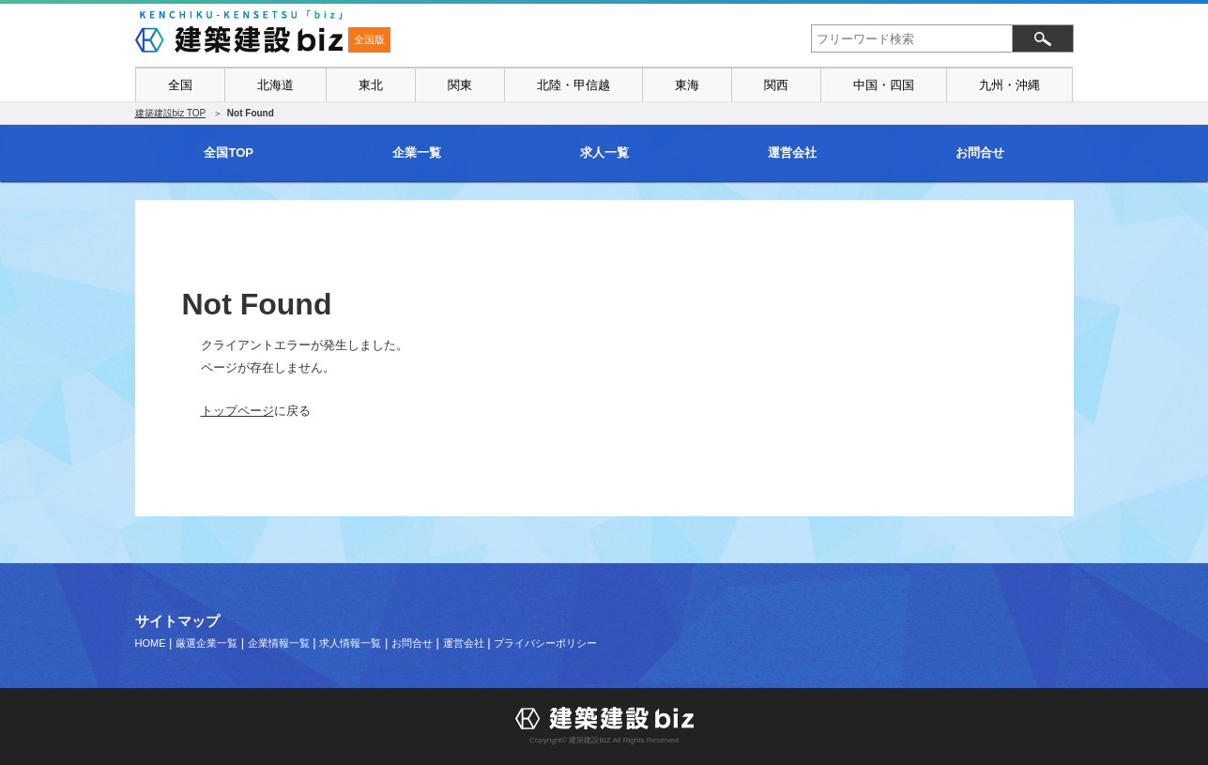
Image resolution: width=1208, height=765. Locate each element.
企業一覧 (416, 152)
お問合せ (980, 152)
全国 (180, 85)
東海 (687, 85)
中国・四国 (883, 85)
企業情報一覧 (279, 643)
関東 (460, 85)
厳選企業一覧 (206, 643)
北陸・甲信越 (573, 85)
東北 (371, 85)
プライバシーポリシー (545, 643)
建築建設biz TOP (170, 113)
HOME (150, 643)
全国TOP (228, 152)
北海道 (275, 85)
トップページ (237, 411)
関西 (776, 85)
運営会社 (792, 152)
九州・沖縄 (1009, 85)
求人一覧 (604, 152)
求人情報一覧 (350, 643)
